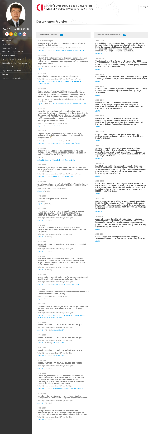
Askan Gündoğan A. (44, 160)
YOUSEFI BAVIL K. (65, 315)
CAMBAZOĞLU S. (43, 83)
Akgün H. (41, 69)
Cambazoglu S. (77, 104)
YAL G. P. (61, 81)
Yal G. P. (54, 104)
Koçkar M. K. (62, 104)
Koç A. (69, 104)
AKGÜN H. (41, 50)
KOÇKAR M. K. (69, 50)
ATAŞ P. (65, 284)
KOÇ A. (55, 81)
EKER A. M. (68, 81)
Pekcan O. (55, 160)
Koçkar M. (80, 388)
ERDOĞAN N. (79, 50)
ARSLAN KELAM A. (58, 50)
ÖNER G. (78, 143)
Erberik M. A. (63, 160)
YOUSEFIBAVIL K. (58, 388)
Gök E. (85, 104)
